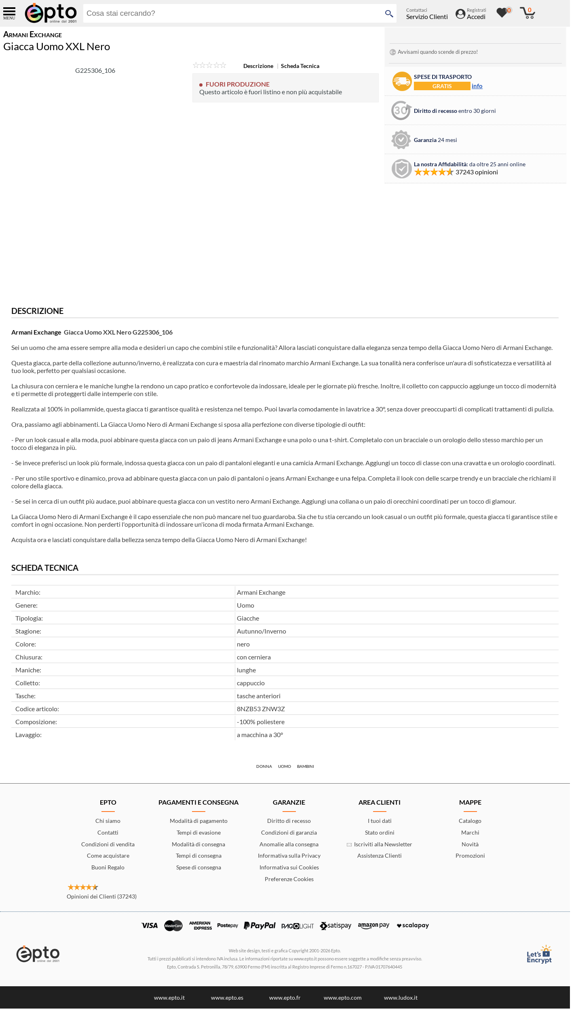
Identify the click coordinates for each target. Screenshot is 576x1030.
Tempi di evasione (199, 832)
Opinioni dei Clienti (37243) (102, 896)
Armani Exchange (36, 332)
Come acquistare (108, 855)
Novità (470, 844)
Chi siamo (107, 820)
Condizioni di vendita (108, 844)
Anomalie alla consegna (289, 844)
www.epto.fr (285, 997)
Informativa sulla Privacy (289, 855)
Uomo (284, 766)
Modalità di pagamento (199, 820)
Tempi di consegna (199, 855)
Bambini (305, 766)
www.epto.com (343, 997)
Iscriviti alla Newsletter (379, 844)
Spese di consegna (198, 867)
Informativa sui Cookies (289, 867)
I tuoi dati (380, 820)
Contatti (107, 832)
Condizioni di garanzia (289, 832)
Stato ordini (380, 832)
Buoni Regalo (107, 867)
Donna (264, 766)
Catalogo (470, 820)
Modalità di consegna (198, 844)
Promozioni (470, 855)
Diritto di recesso (289, 820)
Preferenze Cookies (289, 878)
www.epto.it (169, 997)
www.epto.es (227, 997)
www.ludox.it (401, 997)
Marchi (470, 832)
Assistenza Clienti (379, 855)
